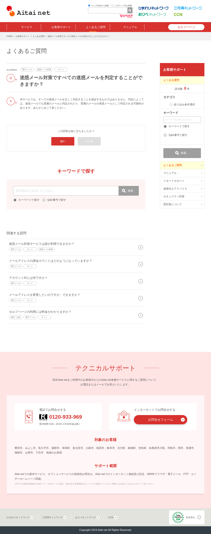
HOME (10, 36)
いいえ (89, 141)
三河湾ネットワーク (52, 517)
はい (62, 141)
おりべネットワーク (85, 517)
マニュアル (130, 27)
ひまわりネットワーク (18, 517)
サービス (26, 27)
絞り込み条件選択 (184, 104)
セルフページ (186, 27)
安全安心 (190, 517)
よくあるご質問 (96, 27)
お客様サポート (61, 27)
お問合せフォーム (160, 419)
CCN (110, 517)
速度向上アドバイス (175, 188)
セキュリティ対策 (173, 196)
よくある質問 (39, 36)
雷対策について (172, 204)
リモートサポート (173, 180)
